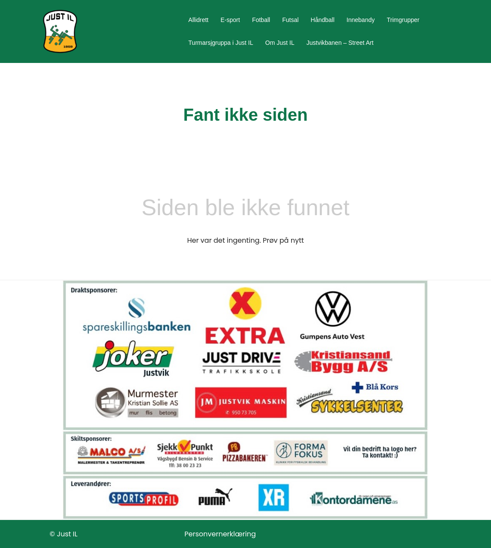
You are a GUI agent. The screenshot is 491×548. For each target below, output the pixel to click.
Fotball (261, 19)
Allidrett (198, 19)
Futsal (290, 19)
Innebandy (361, 19)
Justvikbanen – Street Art (339, 42)
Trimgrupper (403, 19)
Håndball (322, 19)
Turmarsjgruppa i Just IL (220, 42)
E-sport (230, 19)
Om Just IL (280, 42)
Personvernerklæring (220, 534)
